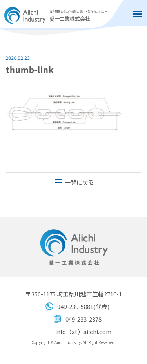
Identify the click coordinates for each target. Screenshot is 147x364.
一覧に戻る (79, 182)
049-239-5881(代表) (83, 306)
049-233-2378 (83, 319)
